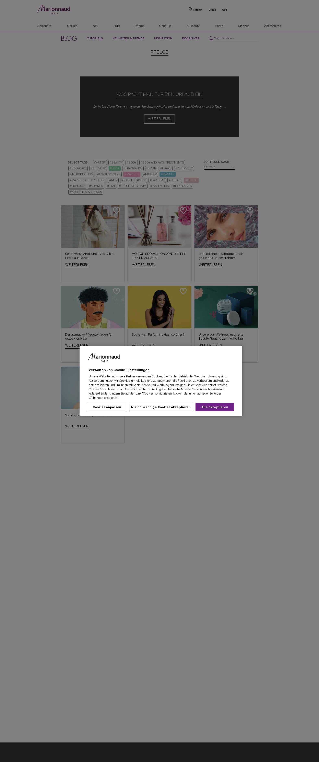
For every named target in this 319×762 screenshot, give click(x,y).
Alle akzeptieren (214, 407)
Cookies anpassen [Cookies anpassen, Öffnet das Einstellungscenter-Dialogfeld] (107, 407)
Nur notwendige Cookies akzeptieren (161, 407)
